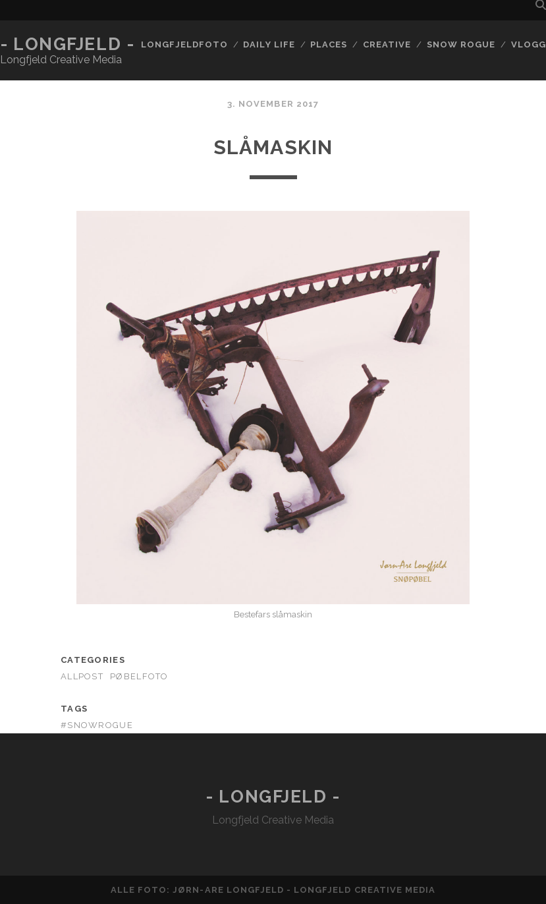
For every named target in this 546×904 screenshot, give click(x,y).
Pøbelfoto (139, 676)
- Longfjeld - (67, 44)
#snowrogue (97, 725)
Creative (387, 44)
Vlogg (528, 44)
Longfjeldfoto (184, 44)
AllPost (82, 676)
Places (328, 44)
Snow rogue (461, 44)
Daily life (268, 44)
